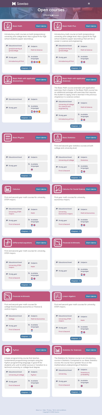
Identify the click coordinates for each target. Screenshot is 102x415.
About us (39, 410)
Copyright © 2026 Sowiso (51, 412)
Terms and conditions (59, 410)
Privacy (49, 410)
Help (44, 410)
